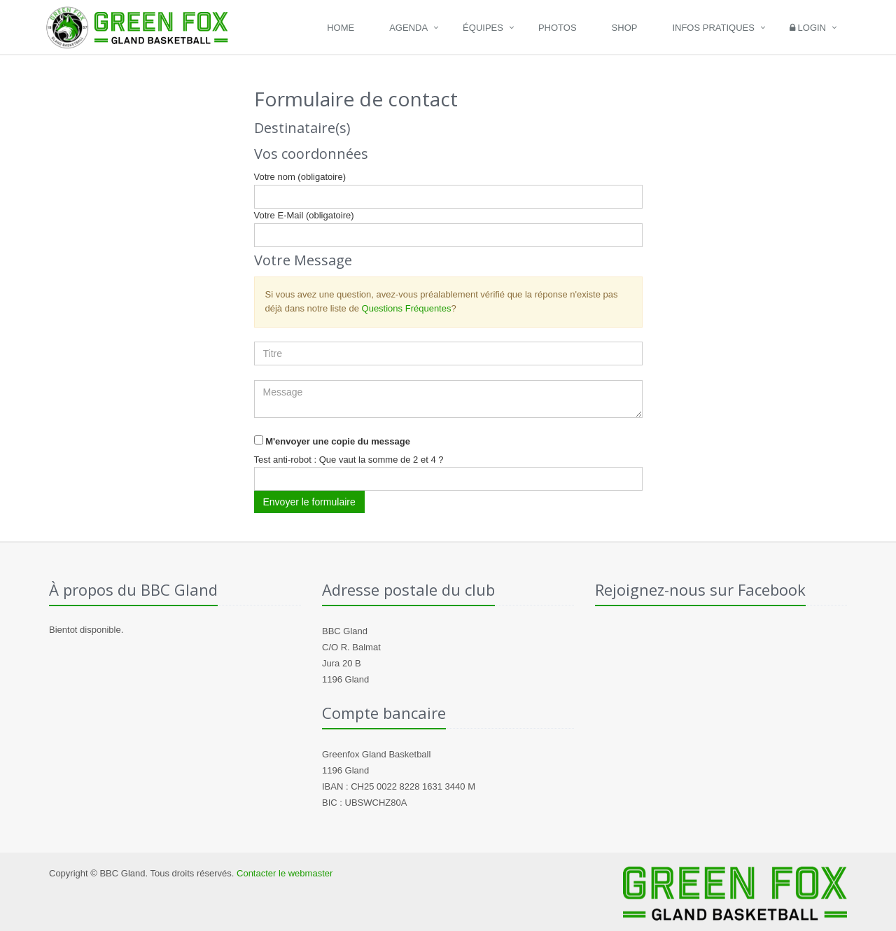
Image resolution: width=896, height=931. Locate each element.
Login (808, 27)
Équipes (483, 27)
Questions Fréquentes (406, 308)
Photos (557, 27)
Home (340, 27)
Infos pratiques (713, 27)
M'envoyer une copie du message (337, 441)
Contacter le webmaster (284, 873)
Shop (625, 27)
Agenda (408, 27)
